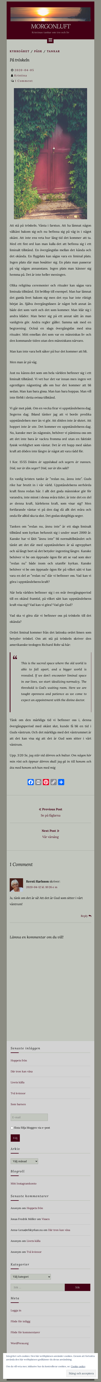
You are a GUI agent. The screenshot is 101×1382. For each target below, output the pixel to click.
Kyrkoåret (20, 51)
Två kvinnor (18, 1093)
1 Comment (24, 81)
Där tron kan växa (22, 1071)
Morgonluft (50, 26)
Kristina (20, 75)
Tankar (53, 51)
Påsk (38, 51)
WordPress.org (20, 1343)
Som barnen (18, 1104)
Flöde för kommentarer (25, 1332)
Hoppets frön (19, 1060)
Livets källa (17, 1082)
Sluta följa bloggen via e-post (30, 1127)
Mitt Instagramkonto (23, 1183)
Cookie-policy (78, 1366)
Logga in (16, 1310)
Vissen (46, 1219)
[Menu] (50, 40)
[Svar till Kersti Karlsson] (86, 916)
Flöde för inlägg (20, 1321)
